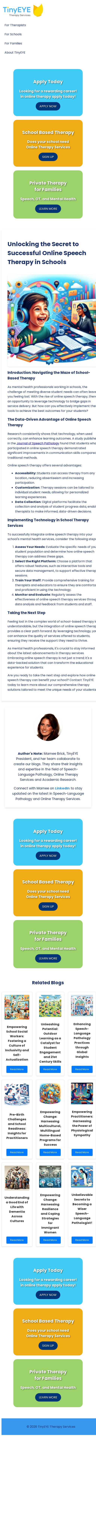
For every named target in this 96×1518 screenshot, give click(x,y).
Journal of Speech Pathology (38, 443)
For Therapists (15, 25)
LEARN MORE (48, 209)
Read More (18, 1070)
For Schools (13, 34)
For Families (13, 43)
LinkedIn (62, 788)
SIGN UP (48, 157)
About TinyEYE (15, 52)
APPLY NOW (48, 106)
